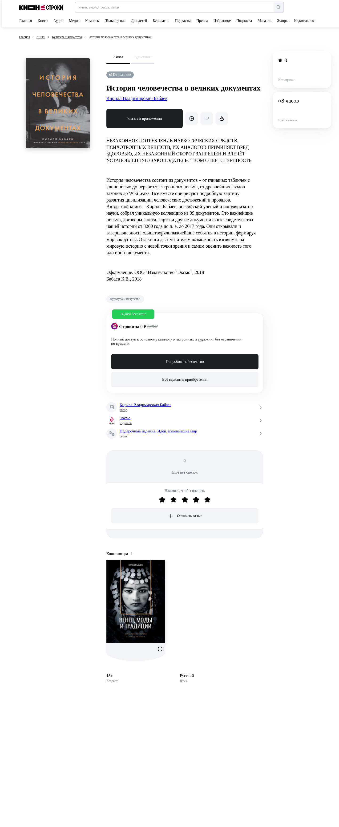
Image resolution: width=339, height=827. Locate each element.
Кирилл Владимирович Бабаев (136, 98)
